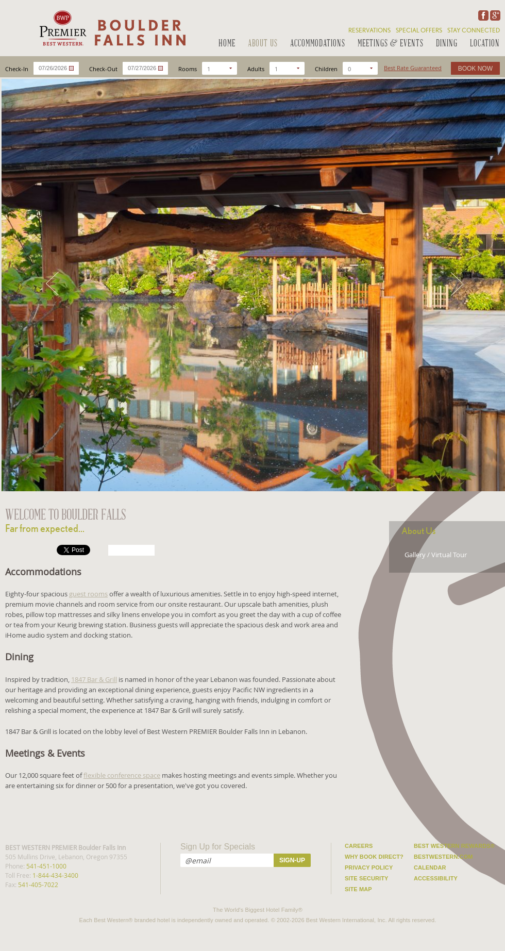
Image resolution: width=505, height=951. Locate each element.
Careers (359, 846)
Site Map (358, 889)
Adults (255, 69)
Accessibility (436, 878)
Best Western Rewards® (454, 846)
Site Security (367, 878)
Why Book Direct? (374, 857)
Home (226, 44)
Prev (51, 284)
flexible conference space (121, 775)
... (71, 68)
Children (326, 69)
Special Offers (419, 30)
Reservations (369, 30)
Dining (447, 44)
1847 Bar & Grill (94, 679)
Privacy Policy (369, 867)
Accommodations (317, 44)
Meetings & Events (391, 44)
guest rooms (88, 593)
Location (485, 44)
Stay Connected (473, 30)
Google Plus (494, 15)
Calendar (430, 867)
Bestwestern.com (443, 857)
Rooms (187, 69)
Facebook (482, 15)
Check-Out (103, 69)
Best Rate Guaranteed (413, 68)
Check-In (16, 69)
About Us (263, 44)
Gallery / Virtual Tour (436, 554)
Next (458, 284)
